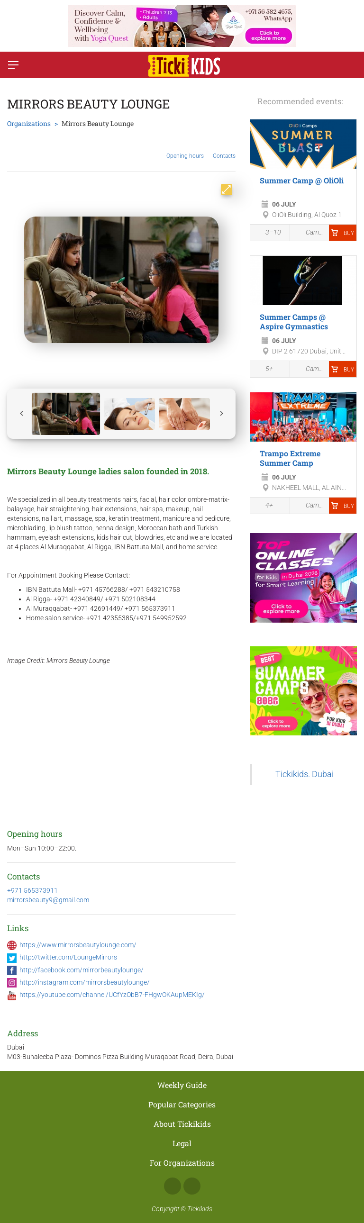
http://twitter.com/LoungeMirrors (68, 957)
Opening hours (185, 148)
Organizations (29, 123)
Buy (342, 233)
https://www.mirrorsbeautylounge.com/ (77, 945)
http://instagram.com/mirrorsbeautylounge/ (84, 982)
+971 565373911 (32, 890)
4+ (264, 506)
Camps (310, 232)
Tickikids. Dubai (304, 774)
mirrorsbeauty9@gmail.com (48, 900)
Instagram (191, 1186)
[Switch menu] (13, 65)
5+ (264, 369)
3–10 (268, 233)
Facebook (172, 1186)
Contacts (224, 148)
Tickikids (199, 1209)
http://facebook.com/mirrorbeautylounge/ (81, 970)
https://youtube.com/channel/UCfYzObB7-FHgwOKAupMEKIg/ (112, 994)
